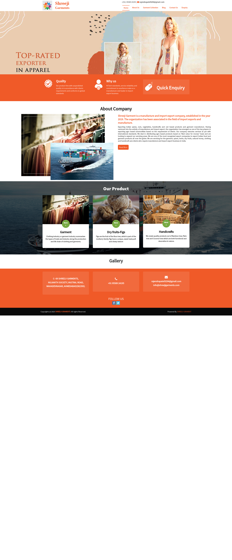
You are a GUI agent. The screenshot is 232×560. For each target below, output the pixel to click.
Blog (163, 7)
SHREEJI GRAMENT (184, 311)
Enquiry (185, 7)
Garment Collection (150, 7)
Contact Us (173, 7)
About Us (135, 7)
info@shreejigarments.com (166, 285)
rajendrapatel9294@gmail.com (151, 2)
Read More (123, 147)
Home (126, 8)
